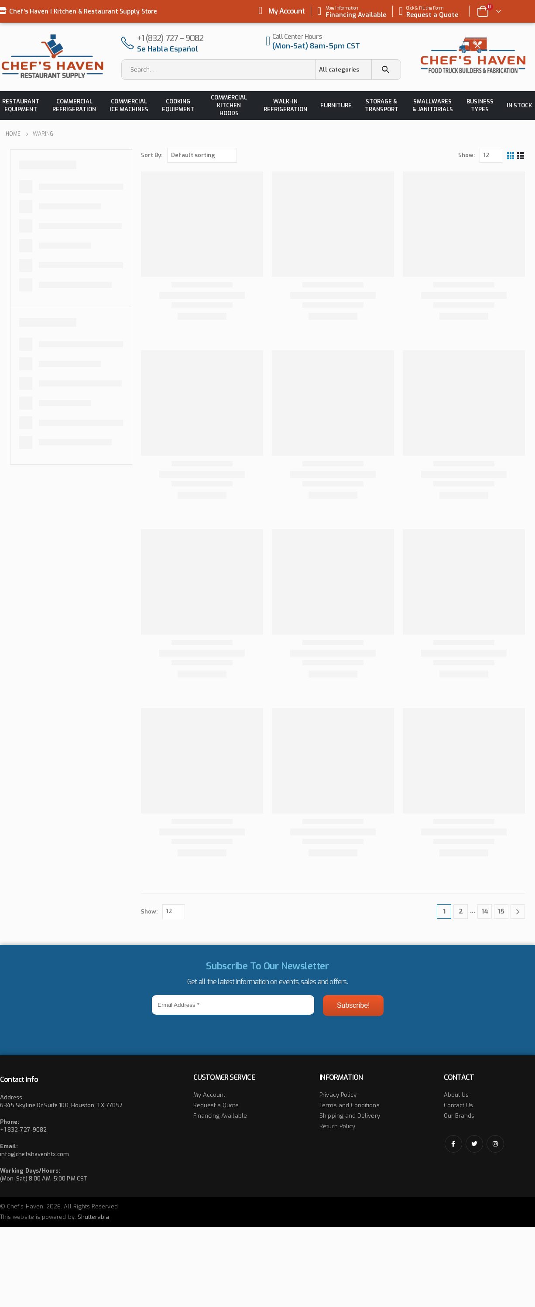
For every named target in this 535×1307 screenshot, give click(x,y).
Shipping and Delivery (349, 1115)
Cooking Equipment (178, 105)
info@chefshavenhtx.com (34, 1154)
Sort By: (151, 155)
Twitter (474, 1144)
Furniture (336, 105)
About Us (456, 1094)
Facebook (453, 1144)
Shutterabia (94, 1217)
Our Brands (459, 1115)
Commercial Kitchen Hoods (229, 105)
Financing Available (220, 1115)
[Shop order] (202, 155)
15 (501, 911)
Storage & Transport (381, 105)
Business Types (480, 105)
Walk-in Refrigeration (285, 105)
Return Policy (337, 1126)
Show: (466, 155)
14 (484, 911)
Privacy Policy (338, 1094)
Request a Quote (216, 1105)
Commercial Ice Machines (129, 105)
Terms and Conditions (349, 1105)
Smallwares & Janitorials (432, 105)
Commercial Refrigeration (74, 105)
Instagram (495, 1144)
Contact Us (458, 1105)
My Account (286, 11)
